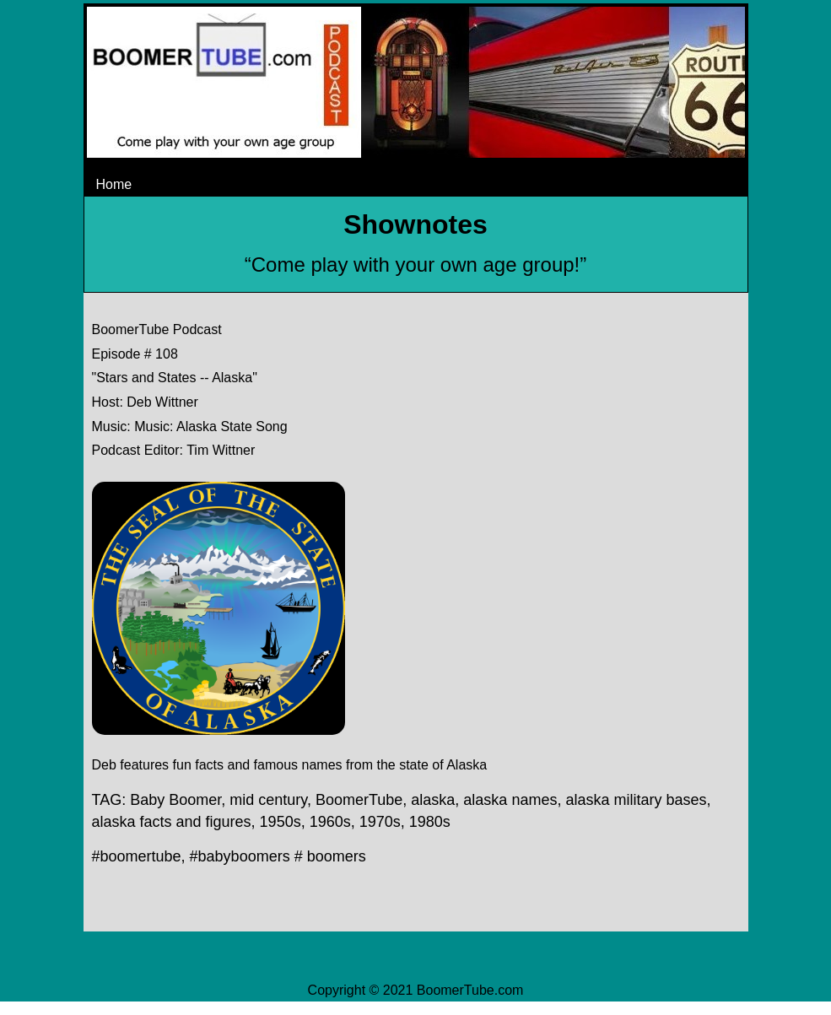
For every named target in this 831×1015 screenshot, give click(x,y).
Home (114, 184)
